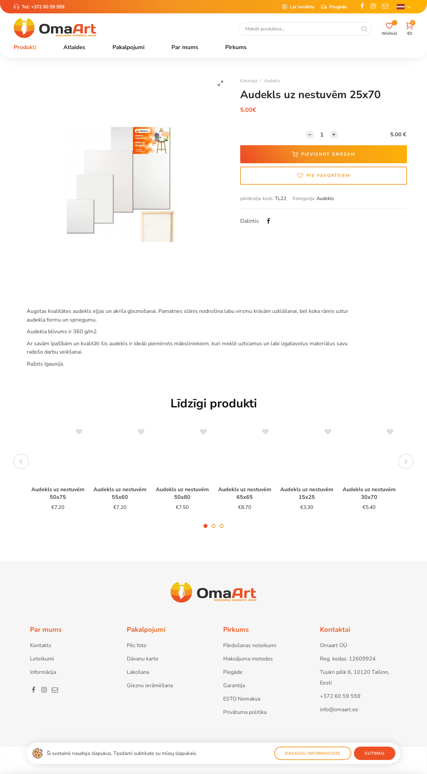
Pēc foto (136, 645)
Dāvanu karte (142, 658)
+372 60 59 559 (47, 7)
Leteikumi (42, 658)
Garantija (234, 685)
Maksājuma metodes (248, 658)
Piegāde (334, 7)
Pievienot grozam (323, 154)
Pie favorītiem (323, 176)
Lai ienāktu (298, 7)
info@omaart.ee (339, 709)
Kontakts (40, 645)
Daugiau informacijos (313, 753)
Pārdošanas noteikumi (249, 645)
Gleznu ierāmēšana (150, 685)
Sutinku (375, 753)
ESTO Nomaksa (241, 699)
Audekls (272, 81)
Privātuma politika (245, 712)
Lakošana (138, 672)
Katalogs (249, 81)
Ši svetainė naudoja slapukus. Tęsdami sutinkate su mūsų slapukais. (122, 753)
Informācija (43, 672)
